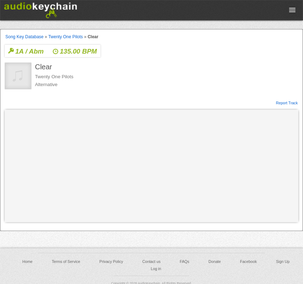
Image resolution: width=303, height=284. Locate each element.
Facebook (248, 261)
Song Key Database (24, 36)
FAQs (185, 261)
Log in (156, 268)
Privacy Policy (111, 261)
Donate (215, 261)
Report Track (287, 102)
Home (28, 261)
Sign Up (282, 261)
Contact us (151, 261)
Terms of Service (66, 261)
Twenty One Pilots (65, 36)
